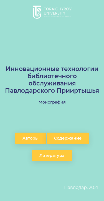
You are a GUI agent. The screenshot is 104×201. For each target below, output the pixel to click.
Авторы (30, 138)
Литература (52, 155)
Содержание (68, 138)
